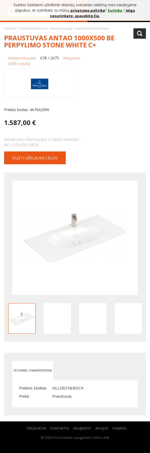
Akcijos (101, 428)
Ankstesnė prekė (22, 58)
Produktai (36, 428)
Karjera (119, 428)
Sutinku (115, 10)
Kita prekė (71, 58)
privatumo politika (87, 10)
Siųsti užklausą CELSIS (35, 157)
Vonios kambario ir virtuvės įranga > (47, 28)
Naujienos (82, 428)
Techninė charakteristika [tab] (33, 370)
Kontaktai (59, 428)
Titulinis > (11, 28)
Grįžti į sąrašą (19, 63)
